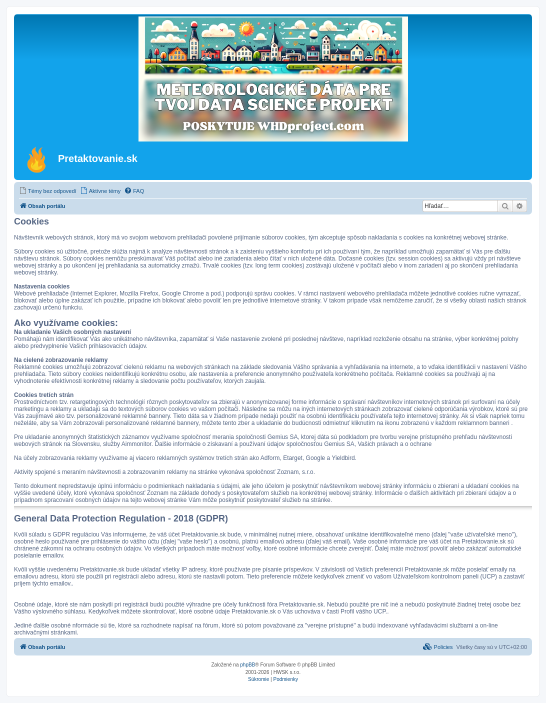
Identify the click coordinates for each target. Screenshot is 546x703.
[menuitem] (47, 191)
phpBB (247, 665)
